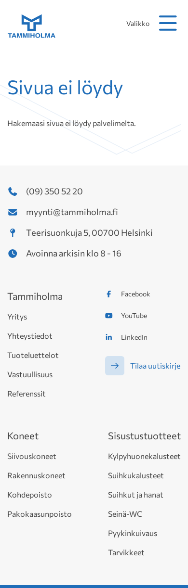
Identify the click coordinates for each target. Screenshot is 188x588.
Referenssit (26, 393)
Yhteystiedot (30, 335)
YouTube (134, 315)
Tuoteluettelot (33, 354)
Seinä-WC (125, 513)
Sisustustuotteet (144, 435)
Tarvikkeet (126, 552)
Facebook (135, 294)
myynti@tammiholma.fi (72, 211)
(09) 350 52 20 (54, 191)
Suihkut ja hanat (135, 494)
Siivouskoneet (31, 455)
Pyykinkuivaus (132, 532)
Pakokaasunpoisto (39, 513)
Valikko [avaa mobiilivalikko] (153, 23)
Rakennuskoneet (36, 475)
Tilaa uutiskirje (155, 365)
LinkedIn (134, 337)
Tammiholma (35, 296)
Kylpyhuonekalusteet (144, 455)
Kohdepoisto (29, 494)
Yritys (17, 316)
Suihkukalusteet (136, 475)
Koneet (23, 435)
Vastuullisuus (30, 374)
